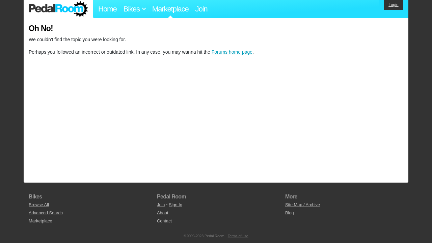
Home (107, 9)
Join (201, 9)
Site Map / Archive (302, 204)
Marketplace (170, 9)
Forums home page (232, 52)
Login (393, 4)
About (162, 212)
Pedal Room (58, 9)
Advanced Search (46, 212)
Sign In (175, 204)
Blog (289, 212)
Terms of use (238, 236)
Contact (164, 220)
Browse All (39, 204)
